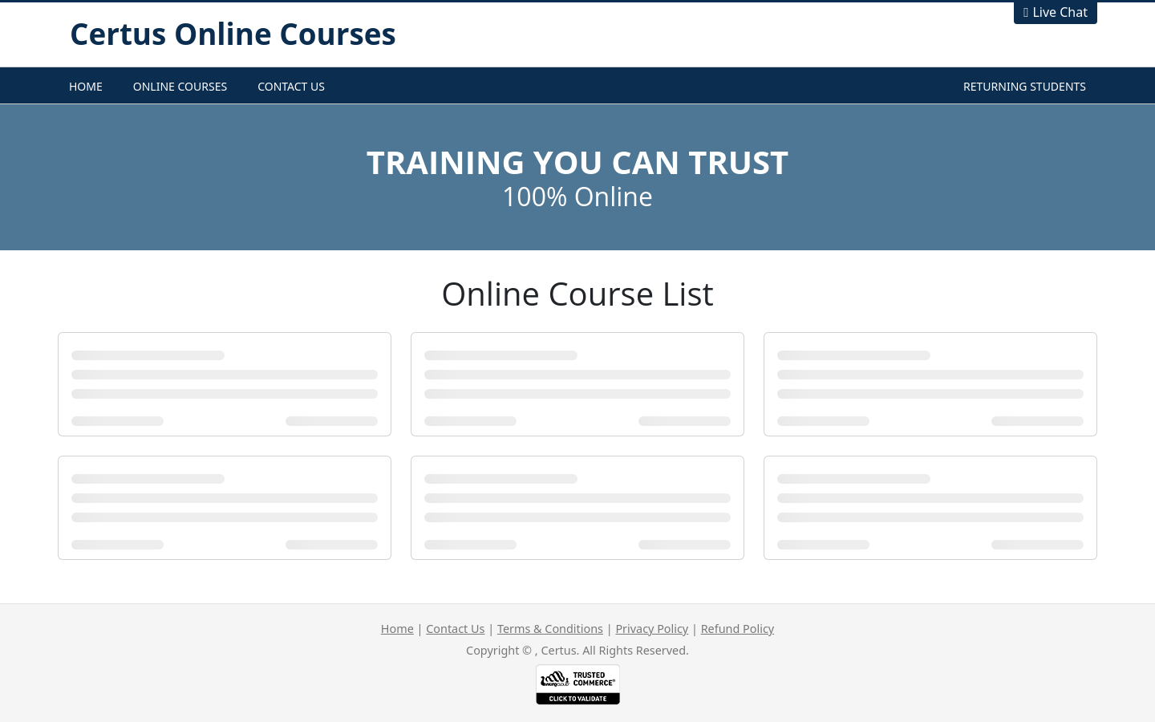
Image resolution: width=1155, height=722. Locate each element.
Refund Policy (737, 628)
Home (86, 86)
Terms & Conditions (550, 628)
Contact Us (291, 86)
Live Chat (1060, 12)
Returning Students (1024, 86)
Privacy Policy (651, 628)
